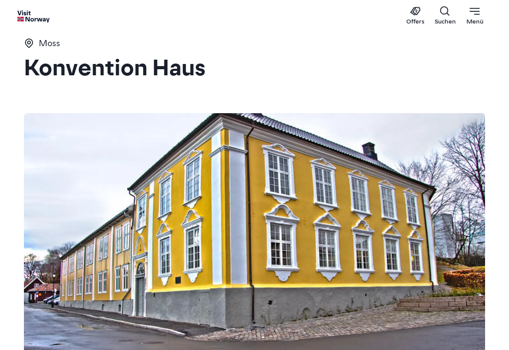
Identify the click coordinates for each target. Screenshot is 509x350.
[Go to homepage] (33, 16)
